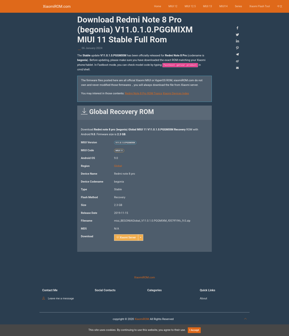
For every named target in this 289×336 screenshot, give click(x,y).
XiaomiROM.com (57, 6)
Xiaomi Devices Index (176, 93)
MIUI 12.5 (190, 6)
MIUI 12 (172, 6)
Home (157, 6)
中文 (279, 6)
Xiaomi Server (126, 237)
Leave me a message (58, 298)
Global (118, 166)
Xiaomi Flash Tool (259, 6)
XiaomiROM (142, 319)
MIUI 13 (207, 6)
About (203, 298)
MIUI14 (223, 6)
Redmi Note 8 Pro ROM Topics (143, 93)
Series (238, 6)
